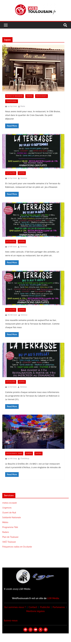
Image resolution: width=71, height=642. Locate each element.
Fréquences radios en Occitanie (17, 547)
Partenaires (59, 607)
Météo (5, 522)
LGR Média (53, 598)
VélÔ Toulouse (9, 542)
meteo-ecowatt (9, 503)
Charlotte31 (24, 459)
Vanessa (23, 178)
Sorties (22, 173)
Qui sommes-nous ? (15, 607)
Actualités (10, 173)
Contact (33, 607)
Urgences (6, 508)
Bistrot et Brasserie (14, 96)
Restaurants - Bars (14, 453)
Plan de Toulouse (10, 537)
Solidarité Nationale (11, 517)
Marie (22, 106)
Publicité (45, 607)
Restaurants (41, 96)
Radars (5, 532)
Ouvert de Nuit (9, 512)
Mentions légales (35, 611)
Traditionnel (11, 101)
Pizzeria (29, 96)
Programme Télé (10, 527)
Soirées (29, 453)
